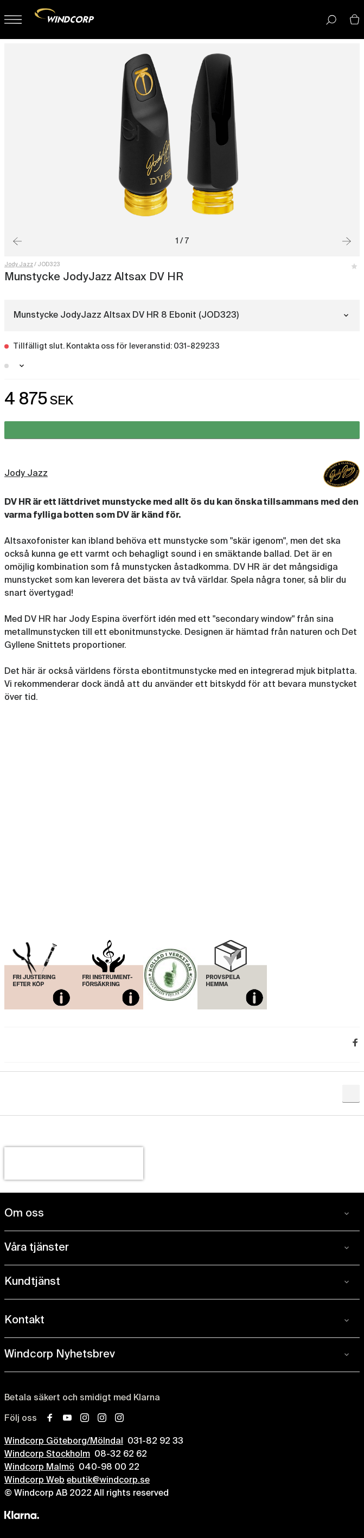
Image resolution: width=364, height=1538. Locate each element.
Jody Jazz (18, 264)
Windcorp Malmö (39, 1467)
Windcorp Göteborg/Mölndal (63, 1441)
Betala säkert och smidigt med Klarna (82, 1398)
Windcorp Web (34, 1480)
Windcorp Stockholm (47, 1454)
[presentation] (73, 1163)
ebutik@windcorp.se (108, 1480)
